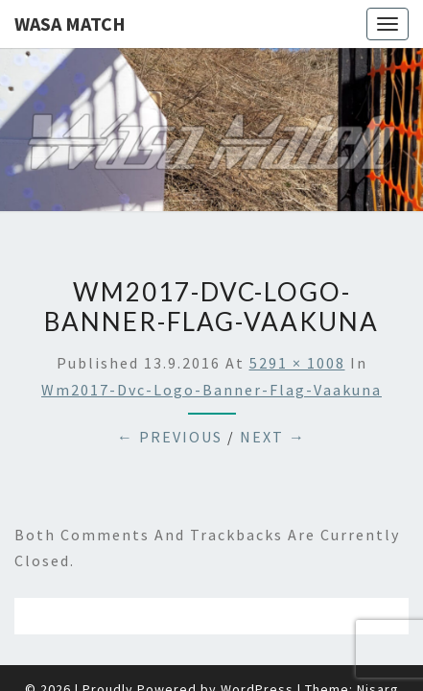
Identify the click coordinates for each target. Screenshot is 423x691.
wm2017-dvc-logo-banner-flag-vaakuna (211, 341)
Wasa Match (70, 24)
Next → (273, 388)
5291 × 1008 (297, 314)
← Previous (170, 388)
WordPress (257, 641)
